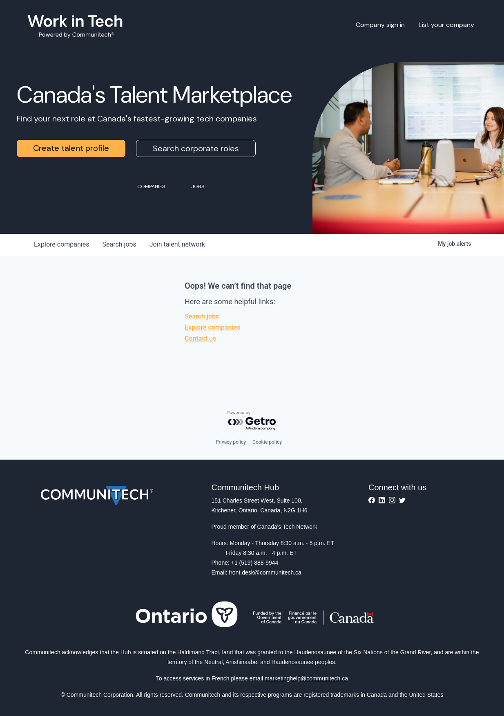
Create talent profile (71, 148)
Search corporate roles (196, 148)
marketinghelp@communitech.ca (306, 678)
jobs (119, 244)
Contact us (200, 338)
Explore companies (212, 327)
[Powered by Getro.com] (252, 421)
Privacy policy (231, 442)
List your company (446, 24)
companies (61, 244)
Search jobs (202, 316)
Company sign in (380, 24)
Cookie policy (267, 442)
